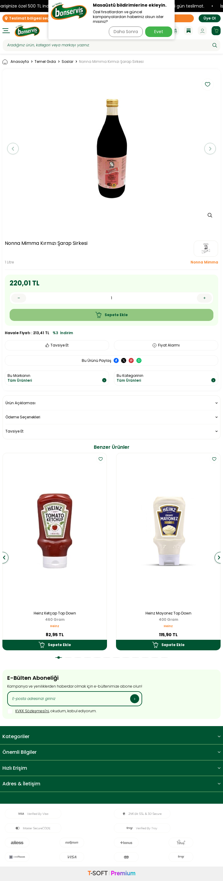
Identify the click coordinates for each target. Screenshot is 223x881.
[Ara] (214, 45)
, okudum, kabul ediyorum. (51, 711)
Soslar (67, 61)
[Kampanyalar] (174, 30)
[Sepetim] (216, 30)
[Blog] (188, 30)
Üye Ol (209, 18)
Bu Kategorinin (166, 378)
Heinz (54, 626)
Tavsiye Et (57, 345)
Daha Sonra (126, 32)
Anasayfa (15, 61)
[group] (111, 148)
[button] (13, 148)
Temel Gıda (45, 61)
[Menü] (6, 30)
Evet (158, 32)
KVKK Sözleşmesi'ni (32, 710)
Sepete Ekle (111, 315)
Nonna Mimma (204, 262)
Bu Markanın (57, 378)
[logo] (27, 31)
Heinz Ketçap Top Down (55, 613)
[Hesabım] (202, 30)
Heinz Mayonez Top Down (168, 613)
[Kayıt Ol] (134, 698)
